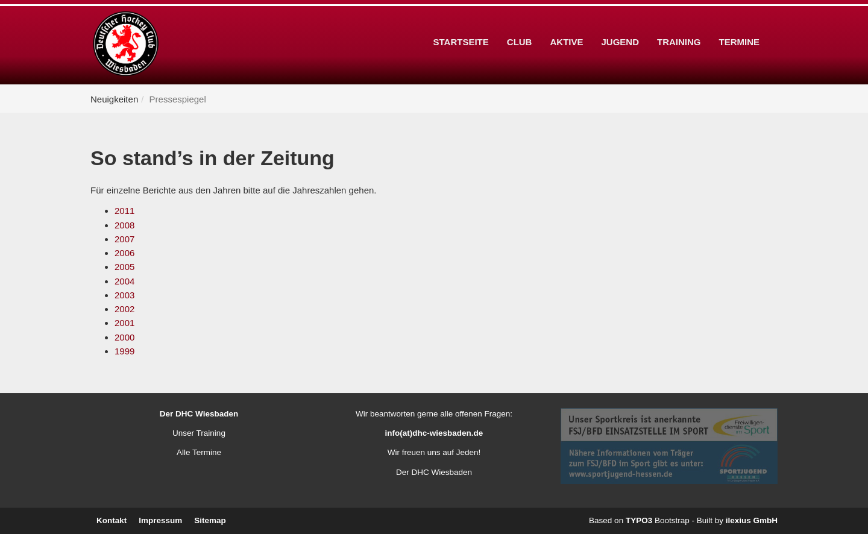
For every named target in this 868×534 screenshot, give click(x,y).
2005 (124, 267)
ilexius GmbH (752, 520)
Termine (739, 23)
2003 (124, 295)
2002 (124, 309)
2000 (124, 337)
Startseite (461, 23)
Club (519, 23)
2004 (124, 281)
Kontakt (111, 520)
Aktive (566, 23)
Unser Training (198, 433)
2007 (124, 239)
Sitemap (210, 520)
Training (679, 23)
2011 (124, 211)
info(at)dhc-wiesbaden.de (434, 433)
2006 (124, 253)
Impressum (160, 520)
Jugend (620, 23)
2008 (124, 225)
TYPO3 (639, 520)
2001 (124, 323)
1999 (124, 351)
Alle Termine (199, 452)
